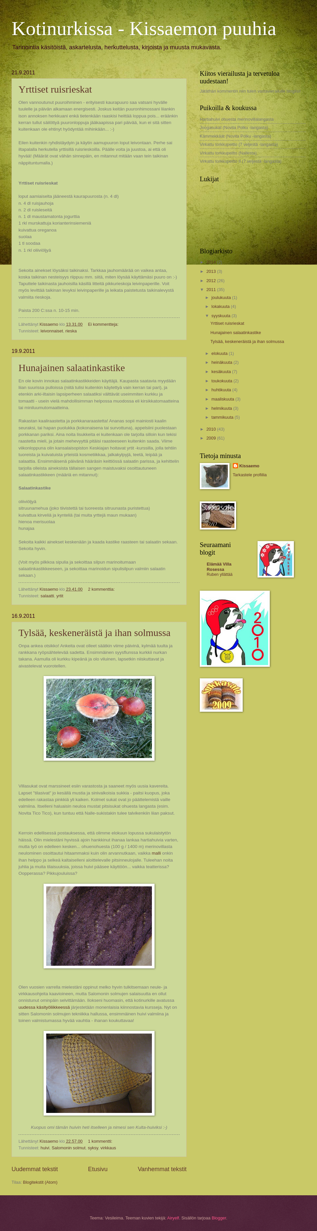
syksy (93, 1147)
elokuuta (220, 353)
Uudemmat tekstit (35, 1169)
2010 (211, 429)
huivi (45, 1147)
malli (157, 853)
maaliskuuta (223, 399)
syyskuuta (221, 315)
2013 (211, 271)
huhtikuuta (221, 389)
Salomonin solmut (68, 1147)
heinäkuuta (222, 362)
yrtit (59, 595)
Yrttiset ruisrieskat (55, 89)
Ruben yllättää (219, 574)
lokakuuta (221, 306)
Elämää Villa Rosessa (219, 567)
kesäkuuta (221, 371)
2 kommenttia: (102, 589)
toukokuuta (222, 380)
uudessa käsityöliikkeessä (44, 1007)
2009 (211, 438)
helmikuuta (222, 408)
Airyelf (173, 1217)
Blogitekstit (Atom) (40, 1182)
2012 (211, 280)
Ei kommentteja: (104, 324)
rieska (71, 330)
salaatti (47, 595)
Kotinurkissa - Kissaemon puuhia (144, 28)
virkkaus (108, 1147)
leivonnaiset (52, 330)
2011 (211, 289)
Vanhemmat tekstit (162, 1169)
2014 (211, 262)
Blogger (219, 1217)
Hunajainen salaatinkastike (71, 367)
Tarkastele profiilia (250, 474)
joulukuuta (221, 297)
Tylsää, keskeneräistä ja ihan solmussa (94, 632)
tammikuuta (222, 417)
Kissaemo (249, 465)
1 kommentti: (100, 1141)
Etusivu (98, 1169)
